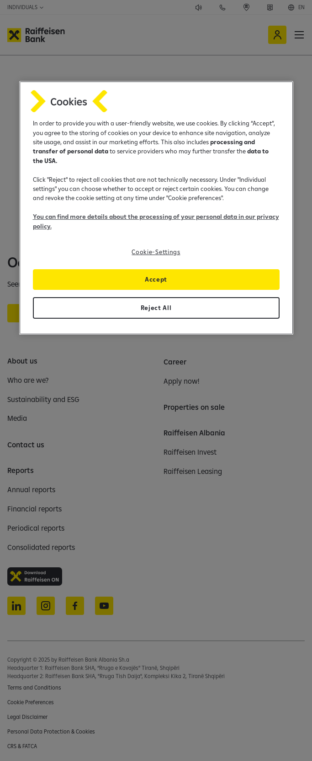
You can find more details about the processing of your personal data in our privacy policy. (156, 221)
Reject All (156, 308)
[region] (156, 208)
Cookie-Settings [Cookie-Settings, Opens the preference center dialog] (156, 252)
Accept (156, 279)
